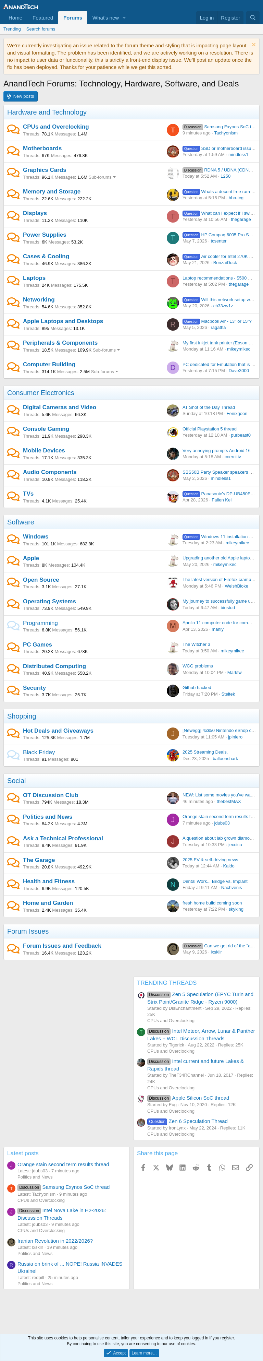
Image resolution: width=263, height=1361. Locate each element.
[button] (124, 17)
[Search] (253, 17)
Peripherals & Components (60, 343)
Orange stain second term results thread (222, 816)
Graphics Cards (44, 170)
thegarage (241, 219)
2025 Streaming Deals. (205, 752)
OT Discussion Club (50, 795)
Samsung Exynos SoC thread (223, 126)
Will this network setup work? (221, 299)
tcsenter (218, 241)
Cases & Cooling (46, 256)
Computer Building (49, 364)
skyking (236, 909)
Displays (35, 213)
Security (34, 688)
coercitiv (233, 456)
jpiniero (235, 736)
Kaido (229, 865)
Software (20, 522)
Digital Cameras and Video (59, 407)
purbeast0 (241, 435)
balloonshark (225, 758)
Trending (12, 29)
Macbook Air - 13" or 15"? (217, 321)
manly (218, 629)
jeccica (235, 844)
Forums (72, 18)
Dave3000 (239, 370)
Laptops (34, 278)
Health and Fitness (49, 881)
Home (15, 18)
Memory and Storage (51, 191)
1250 (225, 176)
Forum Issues (28, 931)
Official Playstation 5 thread (210, 428)
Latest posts (23, 1153)
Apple (31, 558)
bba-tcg (236, 197)
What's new (105, 18)
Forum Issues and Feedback (62, 946)
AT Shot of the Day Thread (209, 407)
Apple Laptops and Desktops (63, 321)
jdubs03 (222, 823)
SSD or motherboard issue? (219, 148)
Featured (43, 18)
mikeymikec (238, 349)
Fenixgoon (237, 413)
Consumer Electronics (40, 393)
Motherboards (42, 148)
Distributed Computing (54, 666)
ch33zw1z (223, 305)
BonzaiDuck (225, 262)
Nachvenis (231, 887)
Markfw (234, 672)
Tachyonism (226, 132)
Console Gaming (46, 429)
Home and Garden (48, 903)
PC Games (37, 644)
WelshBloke (236, 586)
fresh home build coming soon (212, 903)
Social (16, 780)
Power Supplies (44, 235)
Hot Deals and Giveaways (58, 730)
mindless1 (238, 154)
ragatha (218, 327)
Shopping (21, 716)
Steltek (228, 694)
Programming (40, 623)
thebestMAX (229, 801)
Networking (39, 299)
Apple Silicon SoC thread (188, 1098)
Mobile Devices (44, 450)
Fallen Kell (222, 499)
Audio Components (50, 472)
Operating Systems (49, 601)
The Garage (39, 860)
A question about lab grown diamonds (220, 838)
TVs (28, 493)
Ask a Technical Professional (63, 838)
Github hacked (197, 687)
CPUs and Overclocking (56, 126)
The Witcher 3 (196, 644)
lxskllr (216, 952)
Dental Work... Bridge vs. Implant (215, 881)
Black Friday (39, 752)
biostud (228, 607)
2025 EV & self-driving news (210, 859)
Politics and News (48, 817)
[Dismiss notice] (253, 45)
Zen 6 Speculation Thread (187, 1121)
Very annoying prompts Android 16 (217, 450)
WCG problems (198, 665)
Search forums (40, 29)
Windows (35, 536)
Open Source (41, 580)
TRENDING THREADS (167, 983)
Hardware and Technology (47, 112)
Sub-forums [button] (100, 177)
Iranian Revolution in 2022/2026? (55, 1241)
